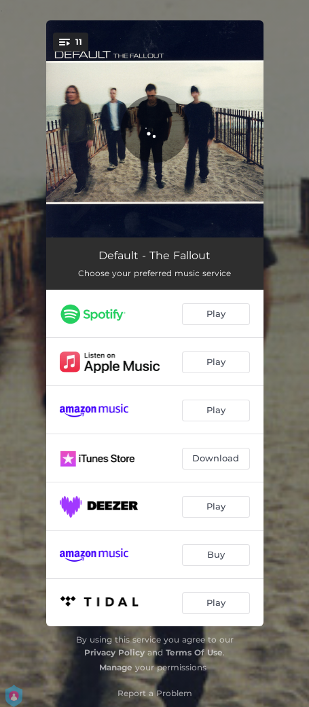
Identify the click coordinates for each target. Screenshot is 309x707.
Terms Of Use (194, 652)
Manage (115, 667)
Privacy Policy (114, 652)
